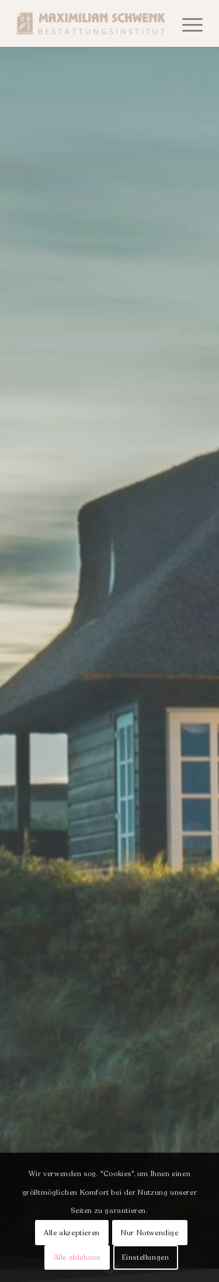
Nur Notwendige (149, 1233)
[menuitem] (187, 23)
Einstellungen (145, 1257)
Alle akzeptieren (72, 1233)
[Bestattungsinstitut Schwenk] (90, 23)
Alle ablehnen (77, 1257)
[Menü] (187, 23)
